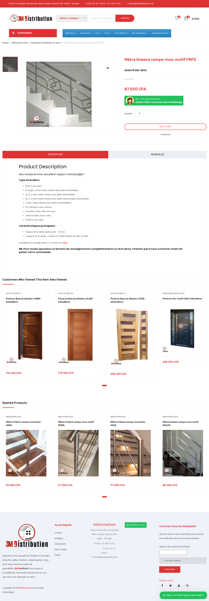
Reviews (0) (157, 154)
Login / (190, 3)
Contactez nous (135, 524)
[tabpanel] (26, 336)
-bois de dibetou (13, 293)
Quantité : (128, 113)
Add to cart (165, 126)
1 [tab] (104, 385)
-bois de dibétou (118, 293)
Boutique (59, 538)
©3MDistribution (26, 587)
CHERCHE (125, 18)
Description (55, 154)
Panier (58, 555)
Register (196, 3)
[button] (186, 18)
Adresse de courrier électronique (174, 546)
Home (5, 42)
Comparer (165, 134)
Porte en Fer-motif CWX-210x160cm (182, 298)
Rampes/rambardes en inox (45, 42)
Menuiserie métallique (174, 293)
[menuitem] (70, 33)
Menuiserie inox (20, 42)
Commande (60, 543)
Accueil (58, 532)
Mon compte (61, 549)
